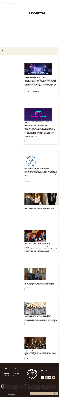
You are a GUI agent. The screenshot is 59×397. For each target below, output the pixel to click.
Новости (14, 368)
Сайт (28, 91)
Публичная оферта (16, 375)
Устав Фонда (6, 375)
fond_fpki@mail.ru (44, 371)
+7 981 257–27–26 (44, 370)
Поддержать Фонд (16, 373)
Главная (4, 50)
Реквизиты (14, 379)
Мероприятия (6, 373)
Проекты (10, 50)
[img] (9, 3)
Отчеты (5, 376)
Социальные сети (36, 91)
